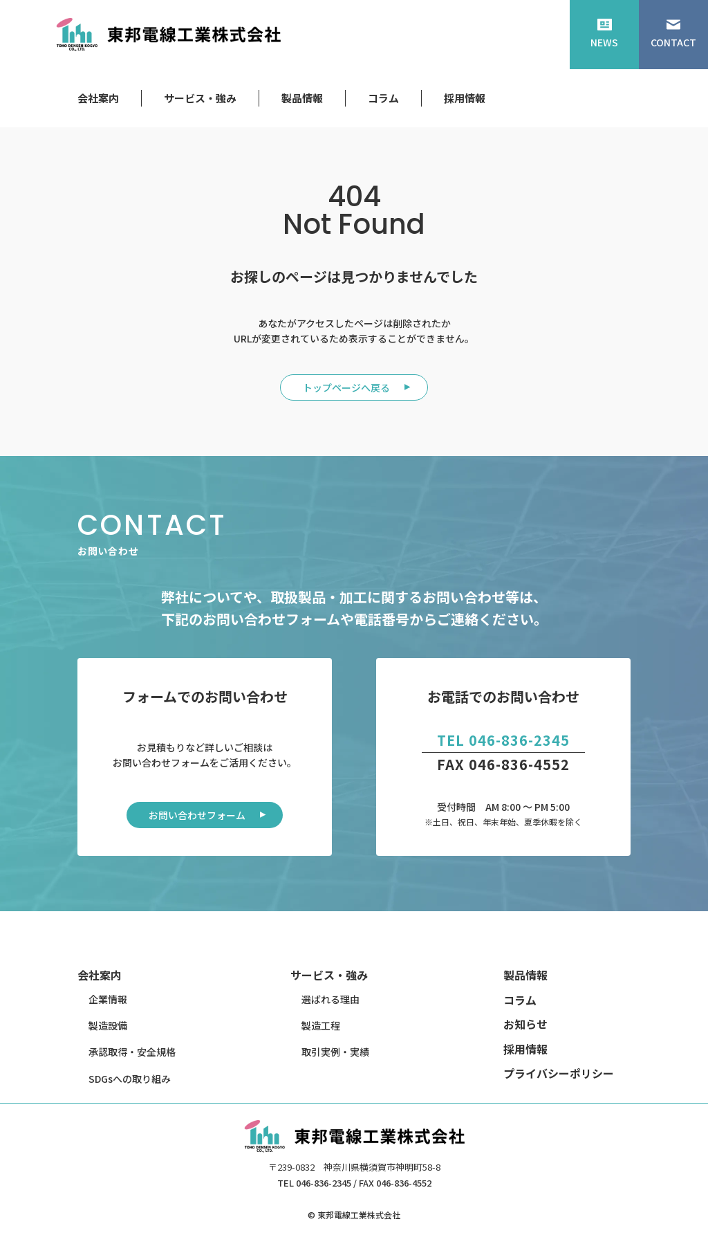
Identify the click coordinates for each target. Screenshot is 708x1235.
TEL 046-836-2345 (503, 740)
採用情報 (464, 98)
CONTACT (673, 34)
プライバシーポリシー (558, 1073)
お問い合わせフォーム (197, 815)
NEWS (604, 34)
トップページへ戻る (346, 387)
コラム (383, 98)
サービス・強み (200, 98)
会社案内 (98, 98)
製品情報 (302, 98)
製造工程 (320, 1025)
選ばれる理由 (330, 999)
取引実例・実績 (335, 1052)
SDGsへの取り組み (129, 1079)
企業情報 (107, 999)
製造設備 (107, 1025)
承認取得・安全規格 (132, 1052)
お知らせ (525, 1024)
